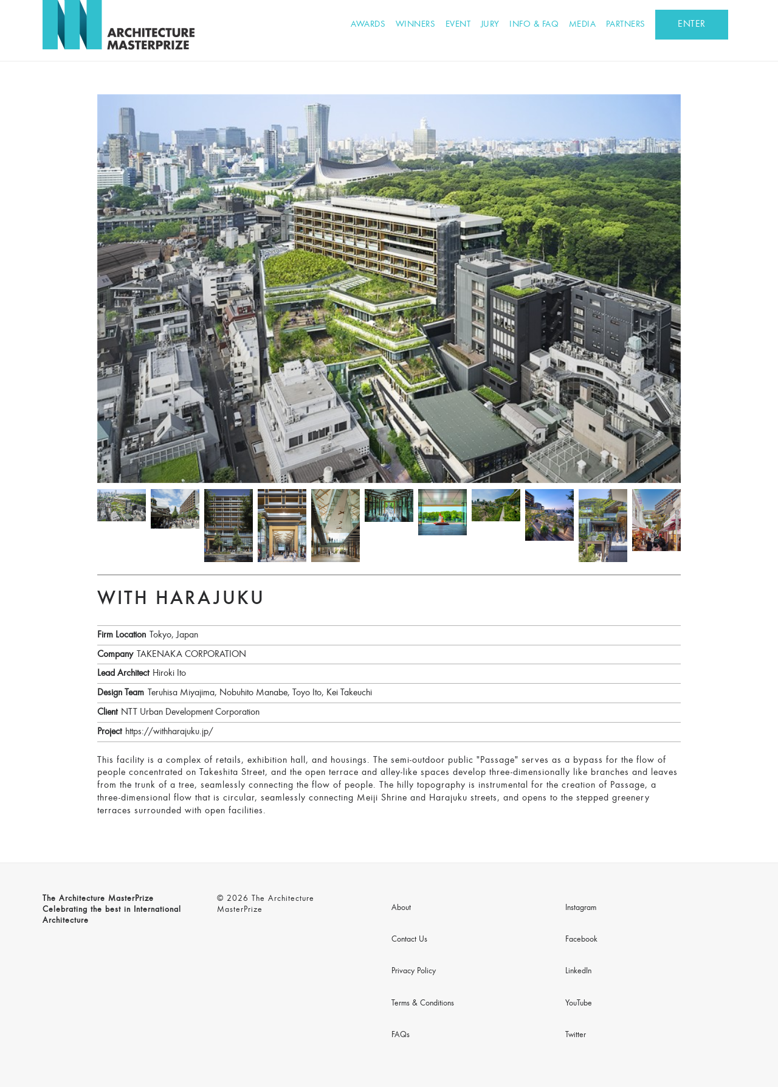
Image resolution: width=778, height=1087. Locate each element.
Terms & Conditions (422, 1003)
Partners (625, 24)
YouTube (578, 1003)
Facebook (581, 940)
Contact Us (409, 940)
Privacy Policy (413, 971)
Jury (490, 24)
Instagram (580, 908)
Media (582, 24)
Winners (416, 24)
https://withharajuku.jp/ (169, 732)
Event (458, 24)
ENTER (692, 24)
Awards (368, 24)
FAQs (400, 1035)
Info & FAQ (534, 24)
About (401, 908)
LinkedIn (578, 971)
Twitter (575, 1035)
